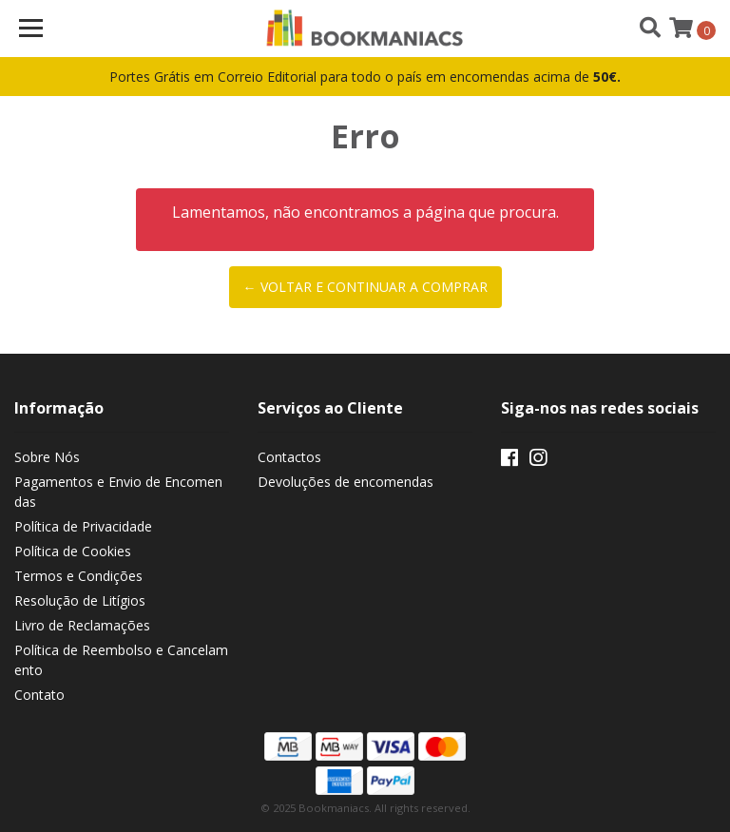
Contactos (289, 457)
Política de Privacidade (83, 526)
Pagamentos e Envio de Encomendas (118, 492)
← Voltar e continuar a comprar (365, 287)
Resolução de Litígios (79, 600)
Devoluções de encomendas (345, 482)
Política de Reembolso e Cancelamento (121, 660)
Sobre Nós (47, 457)
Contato (39, 695)
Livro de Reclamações (82, 625)
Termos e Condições (78, 576)
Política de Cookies (72, 551)
